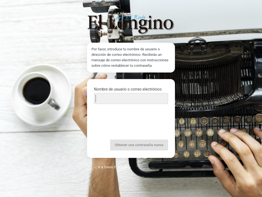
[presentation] (131, 122)
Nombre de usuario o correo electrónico (128, 89)
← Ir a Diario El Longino (112, 167)
